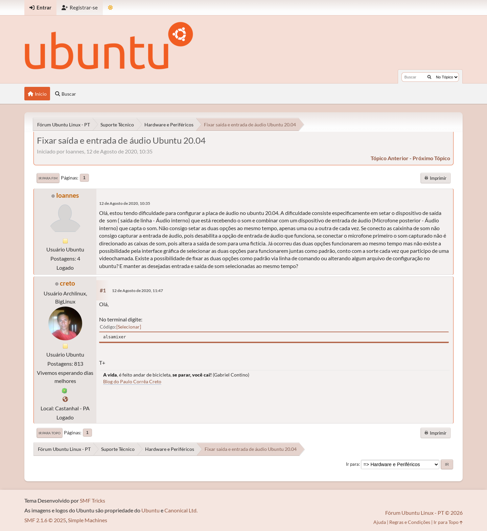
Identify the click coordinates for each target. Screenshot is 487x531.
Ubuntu (150, 510)
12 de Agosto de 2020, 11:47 (137, 290)
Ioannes (67, 195)
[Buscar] (429, 77)
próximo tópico (431, 158)
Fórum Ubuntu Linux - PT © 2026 (424, 512)
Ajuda (379, 522)
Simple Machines (87, 520)
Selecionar (129, 327)
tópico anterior (390, 158)
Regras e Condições (409, 522)
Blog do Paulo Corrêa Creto (132, 381)
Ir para (352, 464)
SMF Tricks (92, 500)
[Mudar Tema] (110, 7)
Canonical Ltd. (181, 510)
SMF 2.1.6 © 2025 (45, 520)
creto (67, 283)
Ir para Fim (48, 178)
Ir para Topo (50, 433)
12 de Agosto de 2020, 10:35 (124, 203)
